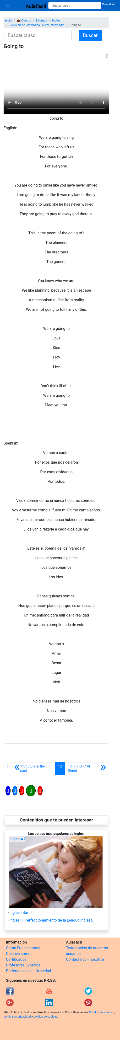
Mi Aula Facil (108, 4)
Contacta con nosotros (85, 959)
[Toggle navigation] (8, 5)
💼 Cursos (24, 20)
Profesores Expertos (23, 965)
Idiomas (41, 20)
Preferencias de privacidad (28, 971)
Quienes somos (19, 953)
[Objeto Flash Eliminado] (56, 87)
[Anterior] (33, 768)
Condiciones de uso (101, 1012)
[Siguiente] (87, 768)
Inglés (56, 20)
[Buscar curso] (74, 5)
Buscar (90, 35)
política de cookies (45, 1016)
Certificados (16, 959)
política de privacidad (17, 1016)
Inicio (8, 20)
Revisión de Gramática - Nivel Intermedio (36, 25)
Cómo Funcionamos (23, 948)
